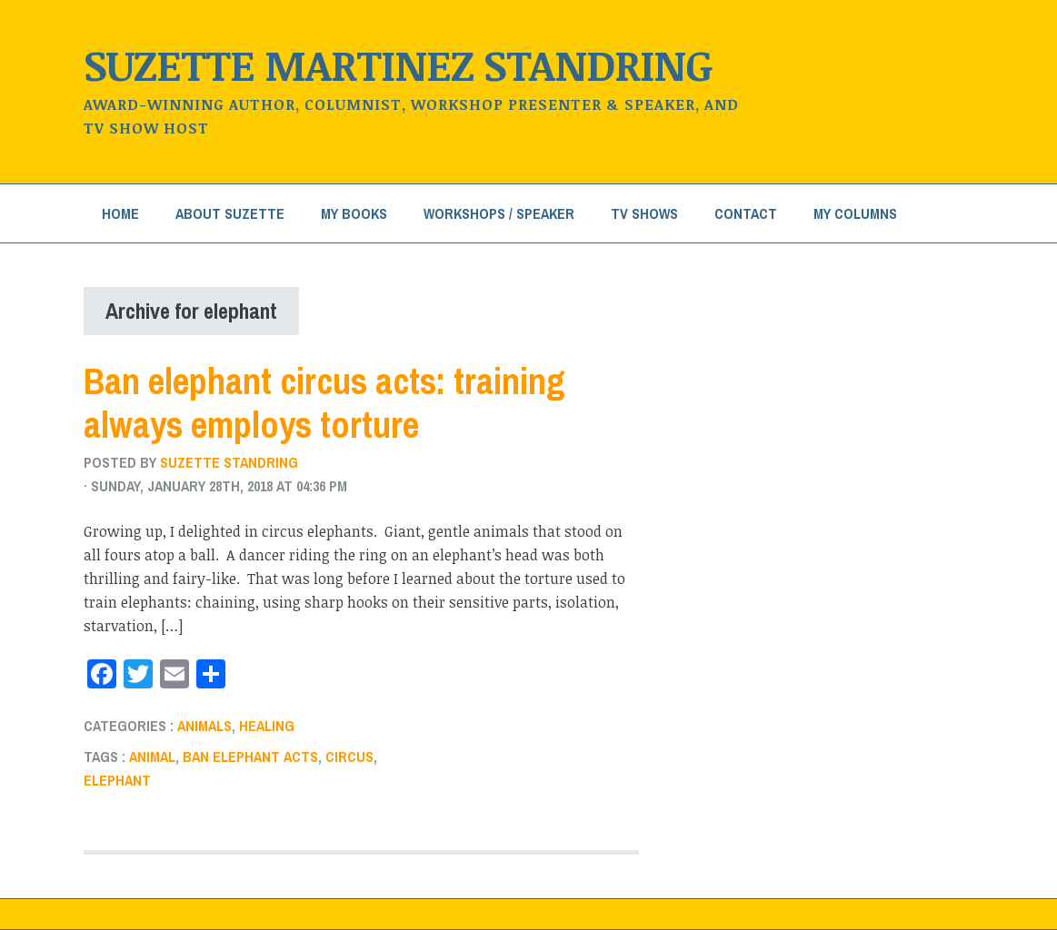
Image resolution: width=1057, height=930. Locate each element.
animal (152, 757)
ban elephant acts (250, 757)
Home (120, 213)
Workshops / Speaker (499, 213)
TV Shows (644, 213)
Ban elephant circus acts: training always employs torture (324, 403)
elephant (117, 780)
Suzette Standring (229, 462)
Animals (204, 726)
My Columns (855, 213)
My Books (354, 213)
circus (349, 757)
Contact (745, 213)
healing (266, 726)
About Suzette (229, 213)
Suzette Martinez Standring (398, 64)
